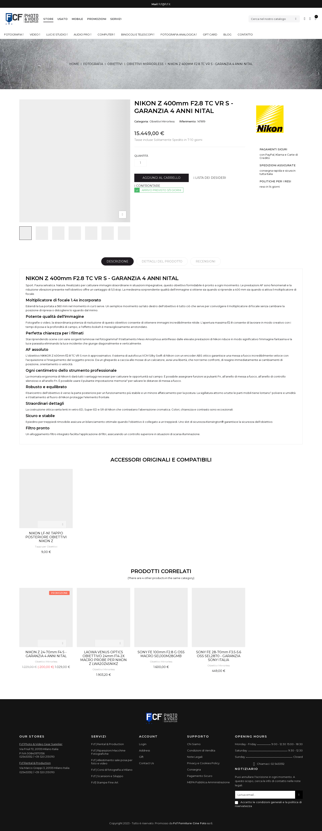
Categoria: (141, 121)
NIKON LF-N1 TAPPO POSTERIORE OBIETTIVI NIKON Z (46, 537)
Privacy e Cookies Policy (203, 763)
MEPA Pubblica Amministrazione (208, 782)
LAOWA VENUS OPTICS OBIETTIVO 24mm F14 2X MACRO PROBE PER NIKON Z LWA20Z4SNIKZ (103, 658)
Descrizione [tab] (117, 261)
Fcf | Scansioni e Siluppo (107, 776)
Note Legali (194, 756)
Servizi (115, 19)
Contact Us (146, 763)
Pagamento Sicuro (199, 775)
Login (142, 744)
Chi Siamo (194, 744)
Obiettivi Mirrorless (162, 121)
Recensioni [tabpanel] (205, 261)
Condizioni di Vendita (201, 750)
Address (144, 750)
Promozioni (96, 19)
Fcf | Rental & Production (107, 744)
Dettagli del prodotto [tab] (162, 261)
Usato (63, 19)
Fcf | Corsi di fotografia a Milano (111, 769)
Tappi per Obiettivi (46, 546)
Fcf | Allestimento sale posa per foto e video (111, 761)
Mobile (77, 19)
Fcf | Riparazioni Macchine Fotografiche (108, 752)
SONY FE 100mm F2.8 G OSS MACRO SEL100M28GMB (161, 654)
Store (48, 19)
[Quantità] (140, 162)
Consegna (194, 769)
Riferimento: (187, 121)
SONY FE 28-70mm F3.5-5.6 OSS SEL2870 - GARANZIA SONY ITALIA (218, 656)
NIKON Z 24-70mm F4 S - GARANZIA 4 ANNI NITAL (46, 654)
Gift (141, 756)
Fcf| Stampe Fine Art (104, 782)
